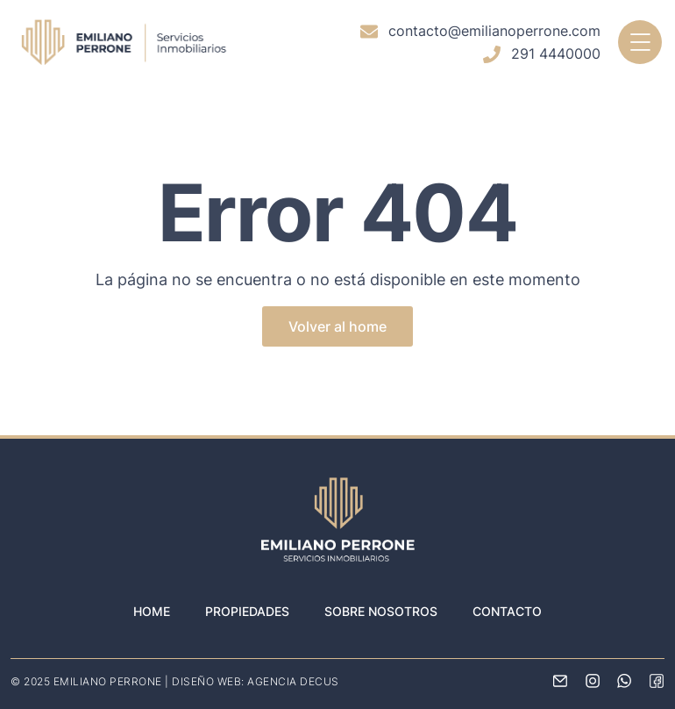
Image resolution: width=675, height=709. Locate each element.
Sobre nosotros (380, 611)
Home (151, 611)
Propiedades (247, 611)
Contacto (507, 611)
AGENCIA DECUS (293, 681)
